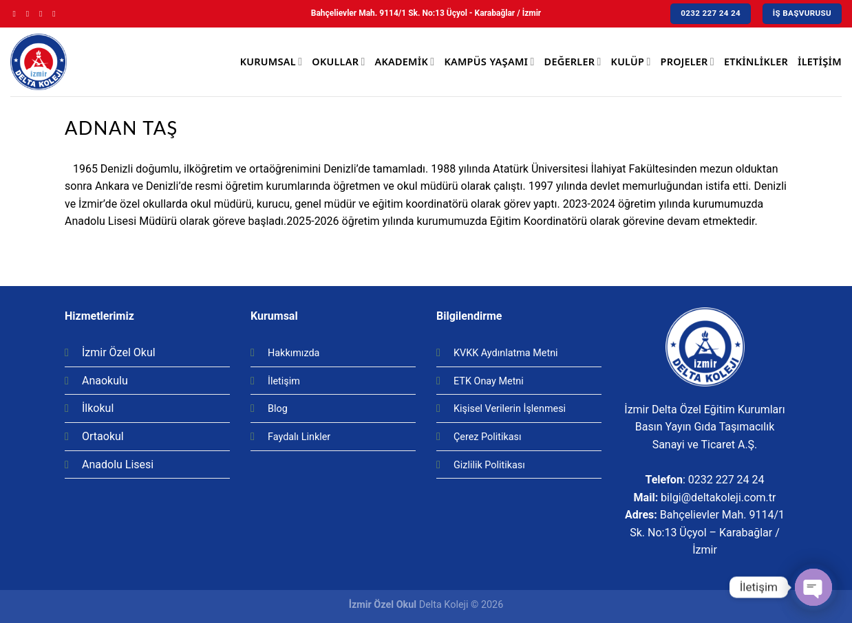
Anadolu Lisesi (117, 464)
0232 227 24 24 (726, 479)
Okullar (338, 62)
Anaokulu (105, 380)
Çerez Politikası (488, 437)
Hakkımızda (293, 353)
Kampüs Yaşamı (489, 62)
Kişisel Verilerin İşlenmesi (510, 409)
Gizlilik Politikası (489, 465)
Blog (278, 409)
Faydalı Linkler (299, 437)
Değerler (572, 62)
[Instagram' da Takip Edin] (30, 14)
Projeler (687, 62)
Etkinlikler (756, 61)
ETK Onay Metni (489, 381)
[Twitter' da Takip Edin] (43, 14)
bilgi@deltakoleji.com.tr (718, 497)
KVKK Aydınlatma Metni (506, 353)
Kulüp (631, 62)
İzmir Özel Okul (119, 352)
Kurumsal (271, 62)
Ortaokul (103, 436)
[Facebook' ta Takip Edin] (17, 14)
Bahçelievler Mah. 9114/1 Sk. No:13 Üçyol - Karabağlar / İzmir (426, 13)
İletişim (820, 61)
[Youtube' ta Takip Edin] (56, 14)
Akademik (405, 62)
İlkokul (98, 408)
